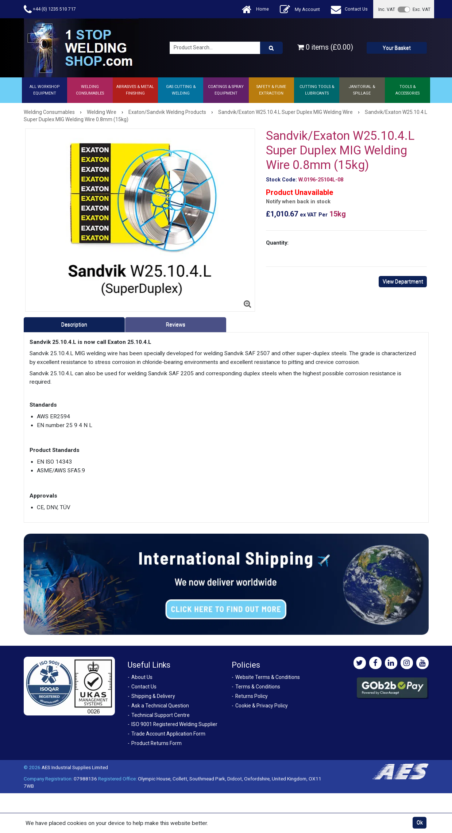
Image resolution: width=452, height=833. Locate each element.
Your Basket (397, 48)
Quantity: (277, 242)
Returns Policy (251, 696)
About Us (141, 677)
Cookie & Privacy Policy (261, 706)
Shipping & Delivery (153, 696)
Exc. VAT (421, 9)
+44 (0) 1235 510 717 (50, 9)
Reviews (175, 324)
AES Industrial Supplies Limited (75, 767)
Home (255, 9)
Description (74, 324)
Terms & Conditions (257, 687)
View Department (403, 281)
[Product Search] (271, 48)
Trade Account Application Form (168, 734)
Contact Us (349, 9)
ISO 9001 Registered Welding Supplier (174, 724)
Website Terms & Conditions (267, 677)
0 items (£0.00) (325, 47)
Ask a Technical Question (160, 706)
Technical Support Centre (160, 715)
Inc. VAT (386, 9)
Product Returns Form (156, 743)
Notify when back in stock (298, 202)
